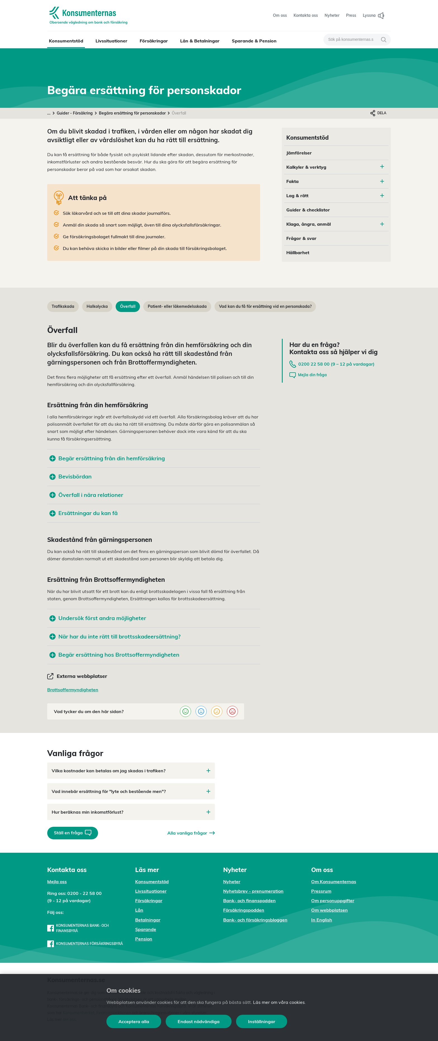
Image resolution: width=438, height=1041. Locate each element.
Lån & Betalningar (200, 41)
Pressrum (321, 891)
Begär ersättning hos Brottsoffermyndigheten (114, 654)
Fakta (335, 181)
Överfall (127, 306)
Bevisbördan (70, 476)
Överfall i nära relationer (86, 494)
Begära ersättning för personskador (132, 113)
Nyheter (231, 881)
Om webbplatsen (329, 910)
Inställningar (261, 1021)
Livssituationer (111, 41)
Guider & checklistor (308, 210)
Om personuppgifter (332, 900)
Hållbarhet (297, 252)
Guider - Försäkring (75, 113)
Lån (139, 910)
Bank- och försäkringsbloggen (255, 920)
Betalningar (147, 920)
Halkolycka (97, 306)
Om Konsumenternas (333, 881)
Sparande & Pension (254, 41)
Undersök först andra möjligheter (97, 617)
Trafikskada (63, 306)
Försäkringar (154, 41)
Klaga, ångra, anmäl (335, 224)
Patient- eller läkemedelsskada (177, 306)
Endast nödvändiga (199, 1021)
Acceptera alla (133, 1021)
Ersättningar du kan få (83, 512)
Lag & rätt (335, 195)
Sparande (145, 929)
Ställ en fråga (72, 833)
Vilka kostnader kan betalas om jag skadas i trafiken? (131, 770)
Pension (143, 939)
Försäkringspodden (243, 910)
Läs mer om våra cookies (279, 1002)
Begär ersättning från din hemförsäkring (107, 458)
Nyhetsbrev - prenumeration (253, 891)
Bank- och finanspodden (249, 900)
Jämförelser (299, 153)
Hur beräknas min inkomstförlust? (131, 812)
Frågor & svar (301, 238)
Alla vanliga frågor (191, 833)
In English (321, 920)
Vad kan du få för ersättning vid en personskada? (265, 306)
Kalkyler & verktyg (306, 167)
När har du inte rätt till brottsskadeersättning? (114, 636)
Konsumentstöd (66, 41)
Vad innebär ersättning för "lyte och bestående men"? (131, 791)
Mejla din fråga (308, 375)
